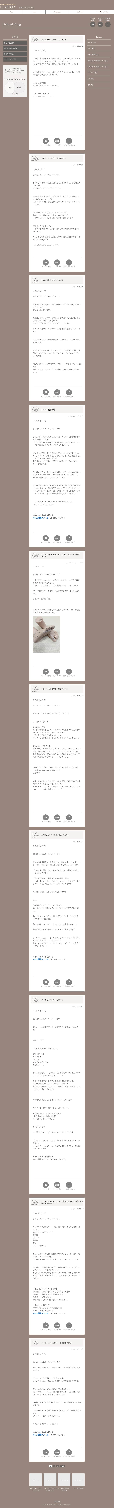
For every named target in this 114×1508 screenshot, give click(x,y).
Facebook (108, 22)
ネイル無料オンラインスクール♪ (53, 40)
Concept (57, 12)
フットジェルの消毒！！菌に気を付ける (56, 1343)
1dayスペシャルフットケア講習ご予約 (47, 1308)
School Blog (12, 24)
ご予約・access (102, 12)
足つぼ (73, 562)
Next (62, 1466)
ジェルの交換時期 (48, 410)
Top (11, 12)
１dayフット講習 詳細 (42, 599)
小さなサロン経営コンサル (96, 67)
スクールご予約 (93, 22)
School (79, 12)
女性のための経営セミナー (96, 61)
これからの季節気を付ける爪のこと (54, 689)
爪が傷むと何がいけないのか (52, 1000)
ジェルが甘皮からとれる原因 (52, 280)
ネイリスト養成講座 (10, 48)
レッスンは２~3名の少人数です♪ (53, 158)
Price (34, 12)
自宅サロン (91, 73)
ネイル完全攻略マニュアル (43, 96)
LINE (100, 22)
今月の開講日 (92, 54)
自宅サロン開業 (9, 54)
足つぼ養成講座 (9, 43)
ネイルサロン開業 (10, 59)
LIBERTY (57, 1501)
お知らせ (90, 42)
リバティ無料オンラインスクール (45, 85)
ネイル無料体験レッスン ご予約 (45, 245)
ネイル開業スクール (40, 1159)
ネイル (73, 46)
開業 (74, 416)
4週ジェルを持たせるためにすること (55, 835)
